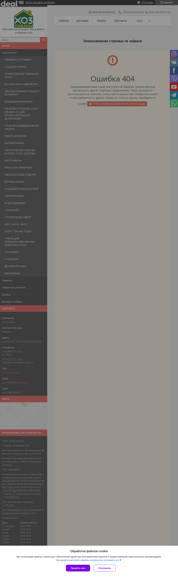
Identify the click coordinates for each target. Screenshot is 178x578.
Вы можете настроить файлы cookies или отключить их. (87, 560)
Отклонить (104, 568)
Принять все (78, 568)
